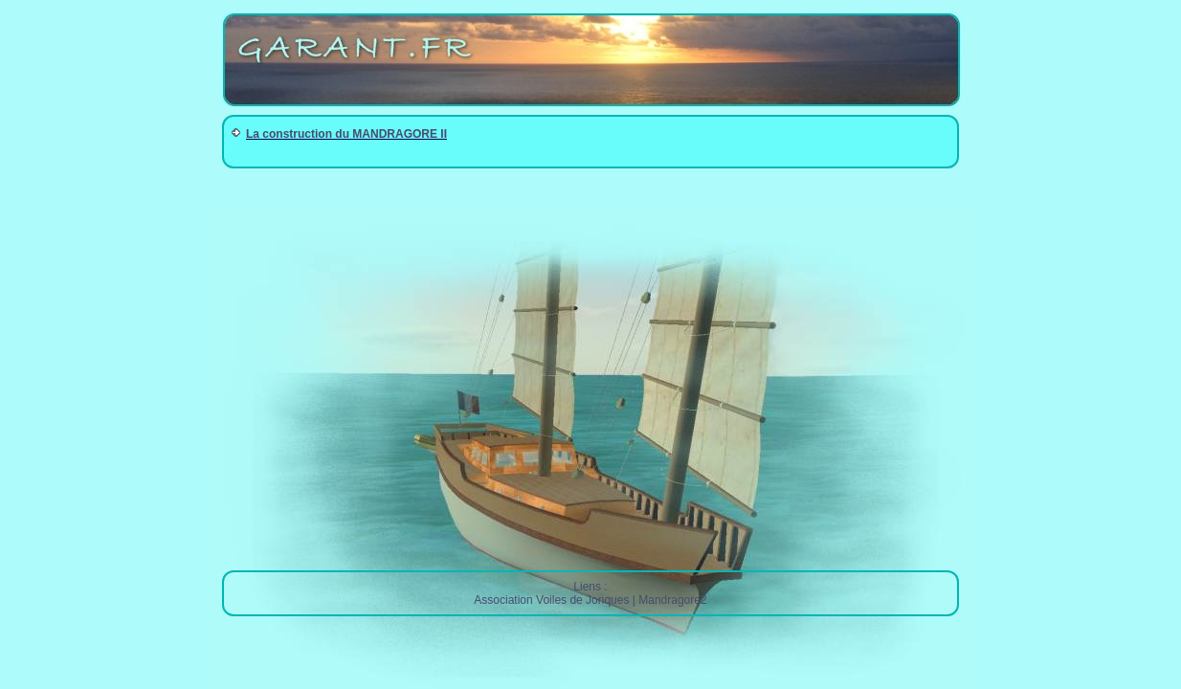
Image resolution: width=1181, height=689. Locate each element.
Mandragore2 (672, 600)
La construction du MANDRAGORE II (346, 134)
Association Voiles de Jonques (551, 600)
